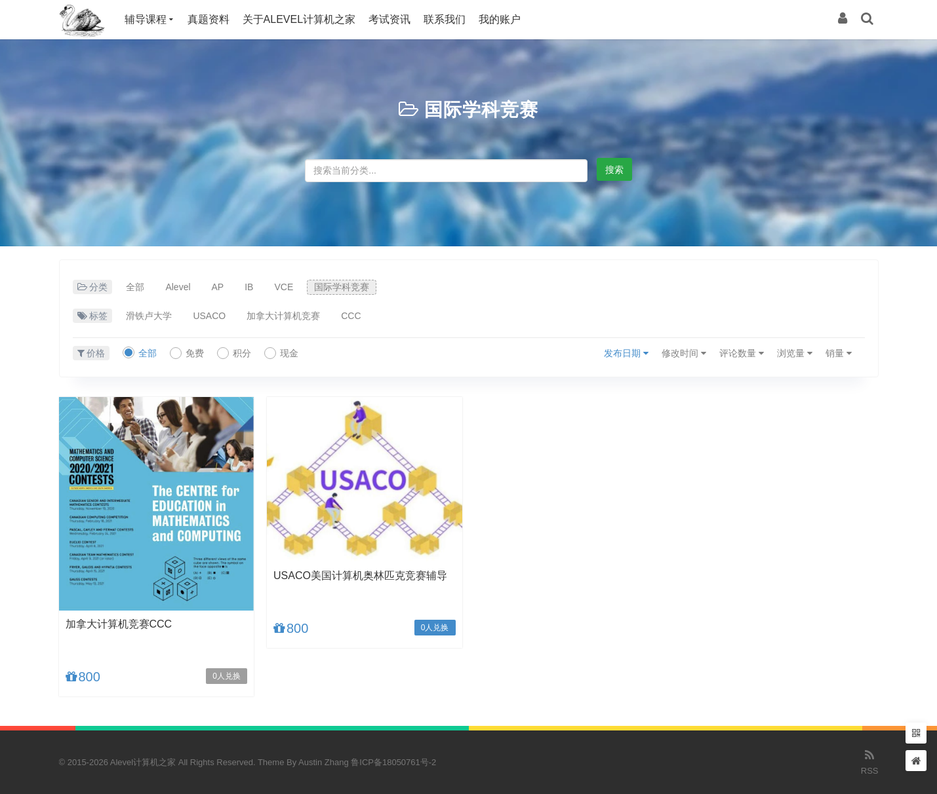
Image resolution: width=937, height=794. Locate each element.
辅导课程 (146, 19)
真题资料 (208, 19)
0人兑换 (226, 676)
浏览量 (794, 353)
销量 (839, 353)
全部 (135, 287)
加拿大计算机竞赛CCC (119, 624)
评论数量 (741, 353)
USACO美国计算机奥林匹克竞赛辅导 (360, 575)
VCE (283, 287)
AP (218, 287)
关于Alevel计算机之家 (299, 19)
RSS (870, 761)
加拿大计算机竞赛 (283, 316)
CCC (351, 316)
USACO (209, 316)
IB (249, 287)
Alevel (177, 287)
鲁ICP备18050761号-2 (393, 762)
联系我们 (445, 19)
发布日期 (626, 353)
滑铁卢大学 (149, 316)
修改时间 (684, 353)
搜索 (614, 169)
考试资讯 (389, 19)
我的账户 (500, 19)
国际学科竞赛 (481, 110)
